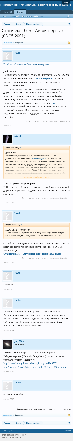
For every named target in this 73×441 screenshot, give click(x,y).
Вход (66, 3)
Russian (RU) (7, 431)
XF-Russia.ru (15, 437)
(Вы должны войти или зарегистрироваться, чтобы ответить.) (44, 409)
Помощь (67, 431)
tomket (17, 300)
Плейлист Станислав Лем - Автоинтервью (26, 64)
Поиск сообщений (11, 16)
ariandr (18, 136)
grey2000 (19, 341)
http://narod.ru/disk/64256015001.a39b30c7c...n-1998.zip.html (35, 366)
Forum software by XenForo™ (13, 435)
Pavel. (17, 53)
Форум (20, 12)
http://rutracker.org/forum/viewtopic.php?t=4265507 (30, 363)
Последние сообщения (32, 16)
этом (52, 103)
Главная (8, 12)
